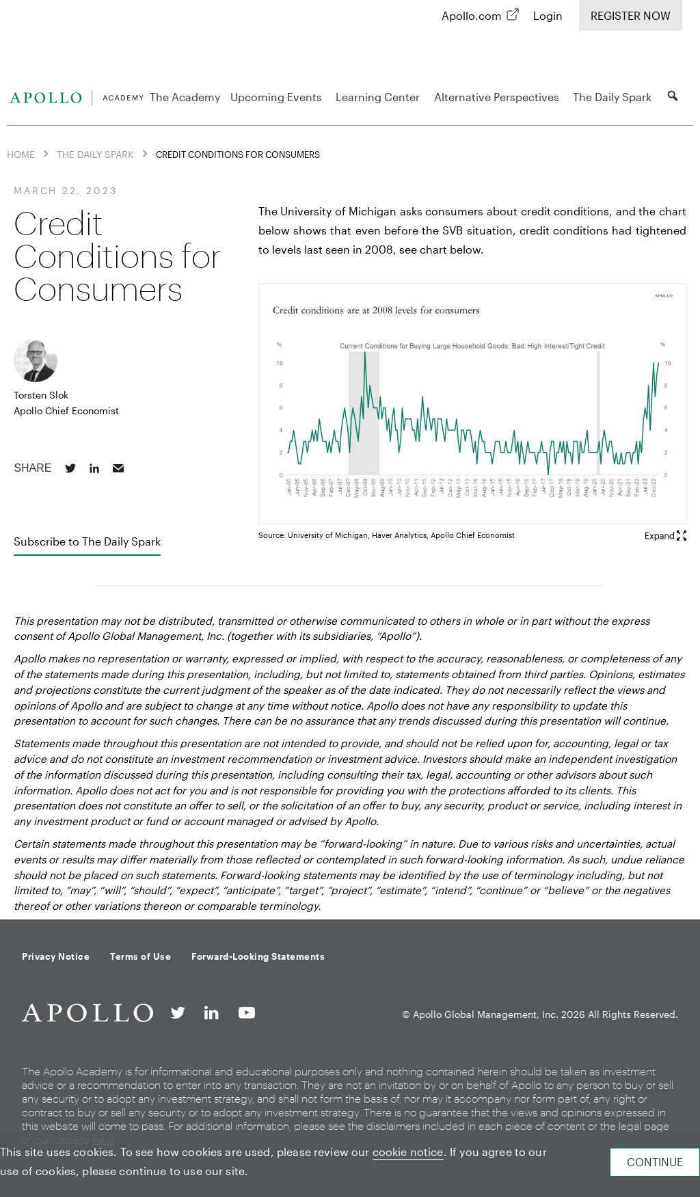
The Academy (185, 96)
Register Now (631, 15)
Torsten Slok (41, 395)
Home (21, 154)
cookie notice (408, 1151)
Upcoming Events (278, 97)
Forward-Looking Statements (258, 956)
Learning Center (380, 97)
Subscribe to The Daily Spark (87, 541)
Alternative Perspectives (498, 97)
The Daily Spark (614, 97)
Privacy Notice (56, 956)
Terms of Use (140, 956)
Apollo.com (472, 15)
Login (548, 15)
